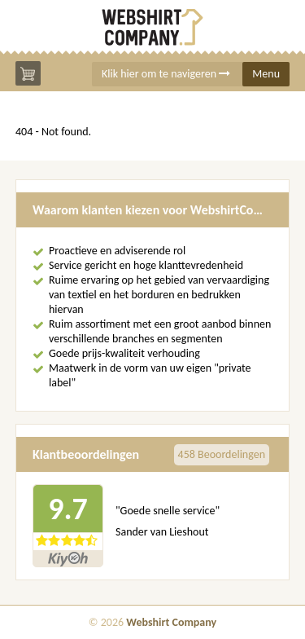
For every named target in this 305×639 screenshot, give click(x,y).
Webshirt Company (171, 622)
